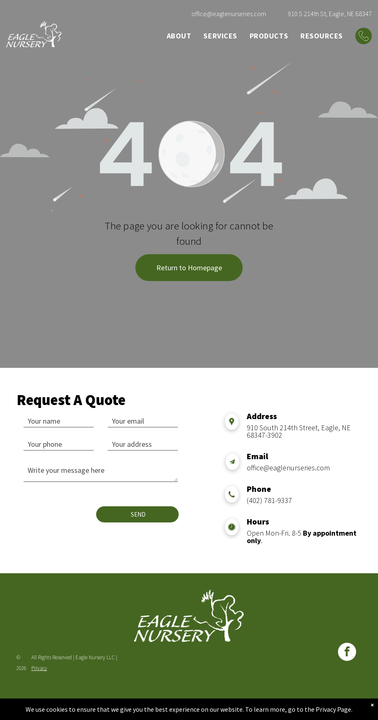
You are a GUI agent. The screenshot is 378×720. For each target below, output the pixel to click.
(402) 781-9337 (269, 500)
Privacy (39, 668)
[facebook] (347, 653)
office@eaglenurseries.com (228, 14)
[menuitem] (179, 35)
